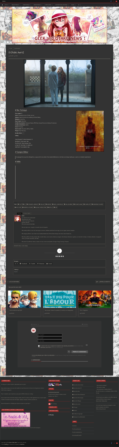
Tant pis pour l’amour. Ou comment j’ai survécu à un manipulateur (59, 310)
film (20, 204)
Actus (6, 4)
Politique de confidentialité (79, 417)
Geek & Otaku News (78, 346)
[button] (8, 4)
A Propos (75, 407)
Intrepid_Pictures (28, 207)
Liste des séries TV (78, 388)
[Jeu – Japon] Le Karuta (103, 281)
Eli (24, 204)
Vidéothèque (26, 4)
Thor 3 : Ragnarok (84, 310)
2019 (56, 207)
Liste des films (77, 391)
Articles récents (27, 213)
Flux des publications (76, 429)
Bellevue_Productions (40, 207)
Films (10, 48)
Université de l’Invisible (61, 4)
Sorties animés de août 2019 (15, 310)
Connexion (85, 324)
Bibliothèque (15, 4)
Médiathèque (37, 4)
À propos (20, 213)
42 (78, 4)
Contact (75, 410)
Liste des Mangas (77, 401)
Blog (72, 4)
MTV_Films (18, 207)
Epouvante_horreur (33, 204)
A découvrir (48, 4)
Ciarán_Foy (87, 204)
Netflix (50, 207)
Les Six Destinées (13, 281)
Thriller (42, 204)
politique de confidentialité (57, 347)
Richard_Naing (78, 204)
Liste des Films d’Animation (79, 394)
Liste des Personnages (78, 397)
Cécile (23, 215)
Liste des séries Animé (78, 385)
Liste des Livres (77, 404)
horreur (49, 204)
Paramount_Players (98, 204)
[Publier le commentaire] (79, 351)
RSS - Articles (52, 403)
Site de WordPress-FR (76, 435)
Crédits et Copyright (78, 413)
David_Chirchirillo (58, 204)
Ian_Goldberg (68, 204)
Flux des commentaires (77, 432)
